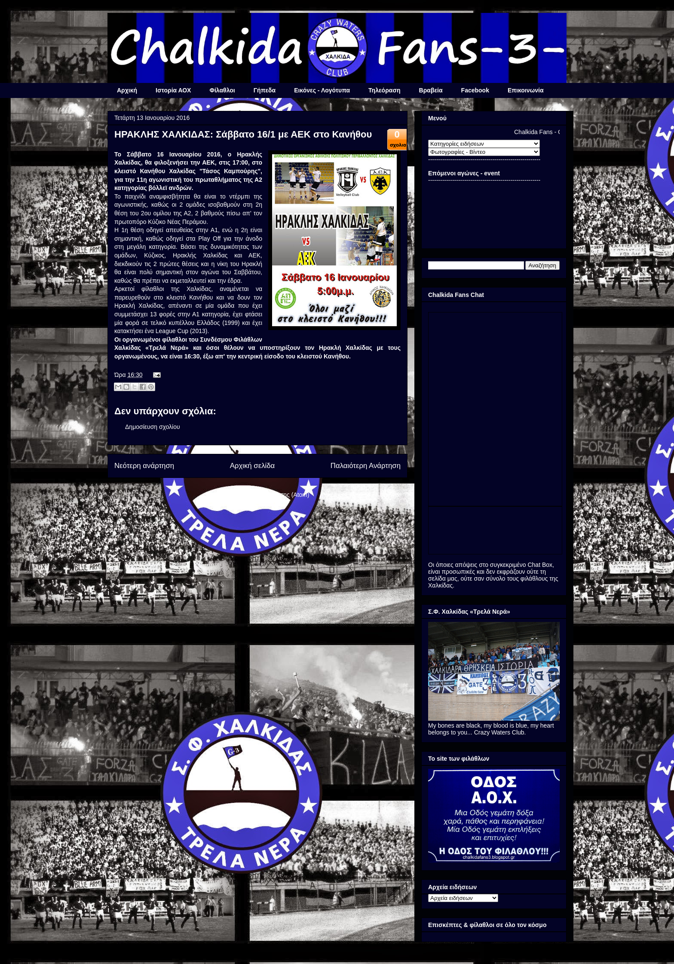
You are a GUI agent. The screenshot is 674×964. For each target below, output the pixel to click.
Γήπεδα (265, 90)
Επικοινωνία (526, 90)
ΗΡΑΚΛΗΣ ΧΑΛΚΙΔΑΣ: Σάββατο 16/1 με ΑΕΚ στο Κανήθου (243, 134)
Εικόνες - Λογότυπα (322, 90)
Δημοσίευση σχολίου (152, 426)
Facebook (475, 90)
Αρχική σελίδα (252, 466)
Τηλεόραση (384, 90)
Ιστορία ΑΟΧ (173, 90)
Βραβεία (431, 90)
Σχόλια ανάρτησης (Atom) (275, 494)
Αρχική (127, 90)
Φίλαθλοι (222, 90)
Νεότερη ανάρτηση (144, 466)
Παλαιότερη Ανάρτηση (366, 466)
